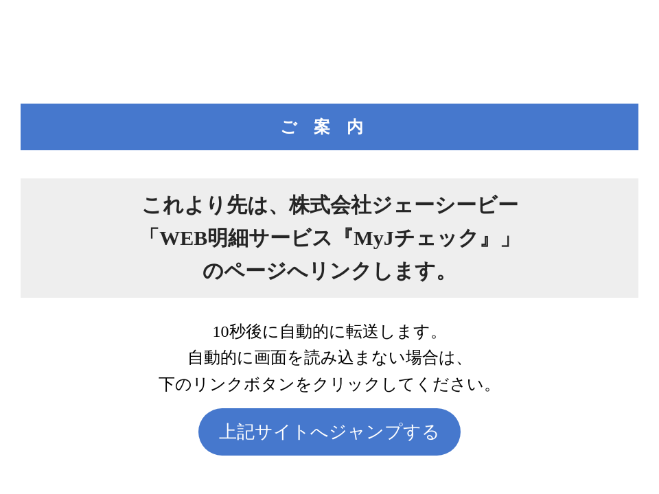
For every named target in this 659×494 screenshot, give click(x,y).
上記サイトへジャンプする (329, 432)
